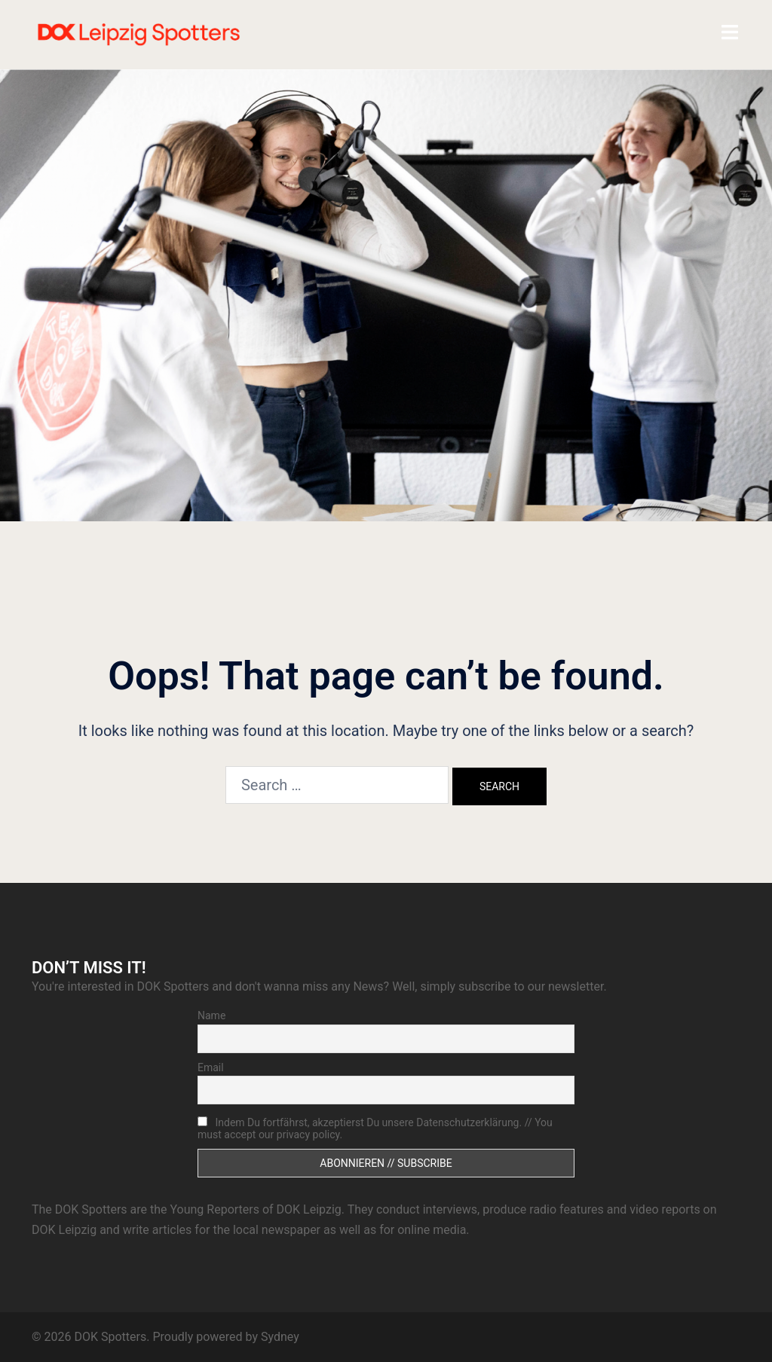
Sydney (280, 1337)
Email (211, 1067)
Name (211, 1015)
